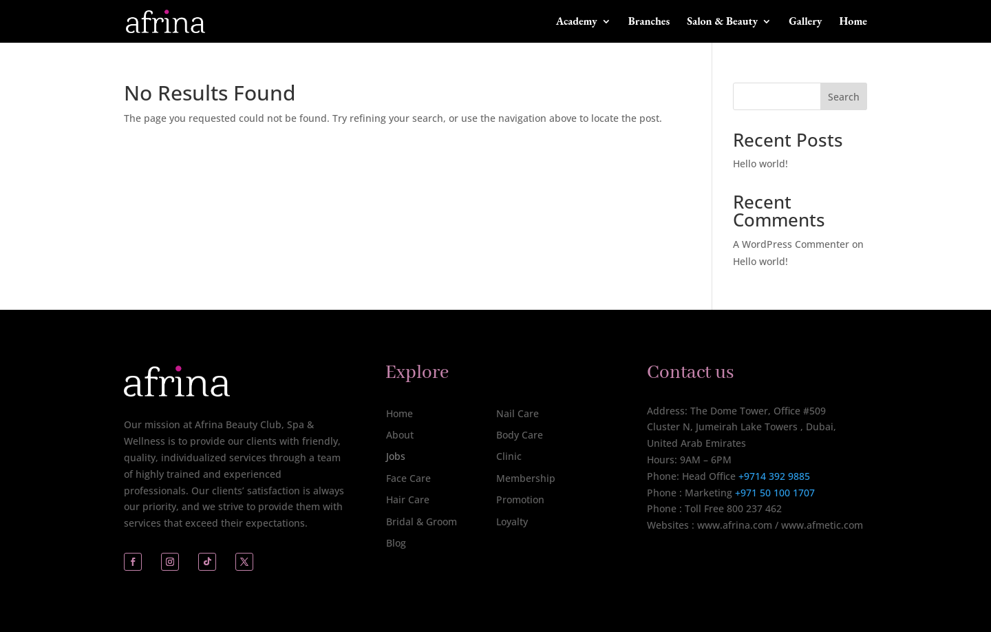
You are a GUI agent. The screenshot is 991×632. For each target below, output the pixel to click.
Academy (576, 22)
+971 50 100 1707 (773, 492)
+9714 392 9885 (774, 476)
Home (853, 22)
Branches (649, 22)
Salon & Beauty (722, 22)
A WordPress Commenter (791, 244)
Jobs (395, 456)
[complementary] (891, 556)
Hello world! (760, 163)
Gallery (805, 22)
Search (844, 96)
